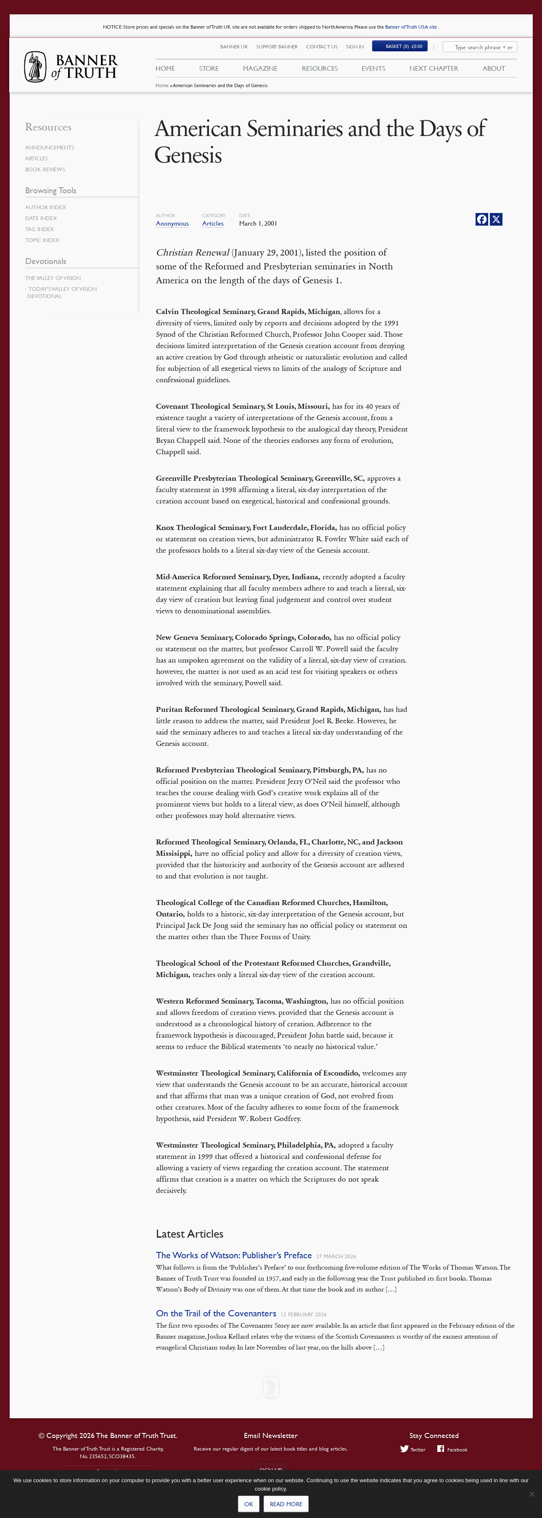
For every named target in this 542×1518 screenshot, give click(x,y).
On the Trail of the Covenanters (216, 1313)
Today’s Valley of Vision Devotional (62, 292)
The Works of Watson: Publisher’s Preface (234, 1255)
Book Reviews (46, 169)
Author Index (47, 207)
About (494, 71)
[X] (496, 219)
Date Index (42, 218)
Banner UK (239, 49)
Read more (286, 1503)
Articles (213, 223)
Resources (319, 71)
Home (162, 90)
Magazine (260, 71)
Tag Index (40, 229)
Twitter (412, 1449)
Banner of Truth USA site (411, 27)
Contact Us (327, 49)
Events (373, 71)
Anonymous (172, 223)
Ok (248, 1503)
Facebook (453, 1449)
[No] (531, 1494)
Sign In (360, 49)
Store (209, 71)
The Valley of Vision (55, 277)
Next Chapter (434, 71)
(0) (409, 49)
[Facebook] (482, 219)
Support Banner (282, 49)
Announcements (51, 147)
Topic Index (43, 240)
